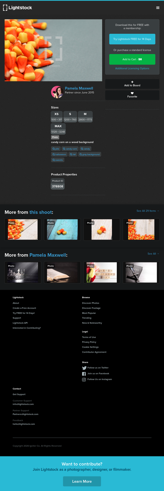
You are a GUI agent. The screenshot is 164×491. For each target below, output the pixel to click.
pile (56, 148)
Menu (158, 8)
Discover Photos (90, 303)
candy (85, 148)
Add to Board (132, 84)
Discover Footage (91, 308)
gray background (90, 154)
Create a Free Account (24, 308)
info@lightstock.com (23, 404)
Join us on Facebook (98, 373)
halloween (59, 154)
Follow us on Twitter (97, 367)
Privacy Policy (89, 342)
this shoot (40, 212)
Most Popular (89, 313)
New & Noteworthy (92, 322)
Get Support (19, 394)
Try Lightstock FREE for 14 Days (132, 39)
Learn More (82, 481)
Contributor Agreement (94, 352)
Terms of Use (89, 337)
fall (73, 154)
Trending (86, 317)
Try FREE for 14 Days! (24, 313)
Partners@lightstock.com (25, 414)
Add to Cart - (132, 59)
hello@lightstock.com (24, 424)
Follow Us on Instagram (99, 379)
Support (17, 317)
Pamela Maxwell (79, 88)
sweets (58, 160)
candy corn (70, 148)
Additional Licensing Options (132, 68)
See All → (153, 254)
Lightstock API (20, 322)
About (16, 303)
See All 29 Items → (148, 211)
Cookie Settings (90, 347)
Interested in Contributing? (27, 327)
